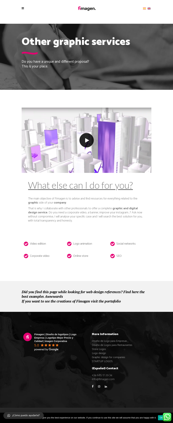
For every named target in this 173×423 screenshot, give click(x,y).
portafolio (113, 301)
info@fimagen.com (103, 379)
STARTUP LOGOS (102, 361)
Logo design (99, 353)
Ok (161, 417)
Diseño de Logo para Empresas (109, 341)
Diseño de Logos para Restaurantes (112, 345)
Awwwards (54, 296)
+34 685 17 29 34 (102, 375)
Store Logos (99, 349)
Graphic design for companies (108, 357)
